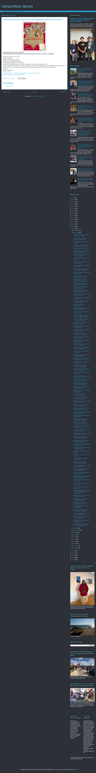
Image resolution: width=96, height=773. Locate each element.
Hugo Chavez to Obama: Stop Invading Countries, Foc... (80, 441)
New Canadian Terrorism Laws (81, 248)
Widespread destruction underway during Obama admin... (81, 376)
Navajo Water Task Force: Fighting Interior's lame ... (80, 503)
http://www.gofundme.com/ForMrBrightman (13, 74)
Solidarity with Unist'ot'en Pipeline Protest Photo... (81, 273)
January (75, 548)
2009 (73, 555)
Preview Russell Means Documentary (79, 305)
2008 (73, 557)
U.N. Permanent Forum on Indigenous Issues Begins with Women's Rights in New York (85, 95)
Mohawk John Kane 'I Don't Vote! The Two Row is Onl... (81, 496)
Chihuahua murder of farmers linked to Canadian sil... (80, 405)
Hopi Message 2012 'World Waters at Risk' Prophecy (80, 280)
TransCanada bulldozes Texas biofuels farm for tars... (80, 380)
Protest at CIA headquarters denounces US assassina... (80, 423)
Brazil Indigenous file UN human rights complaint (81, 341)
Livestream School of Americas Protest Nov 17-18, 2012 (81, 359)
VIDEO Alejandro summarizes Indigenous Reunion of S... (80, 524)
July (74, 534)
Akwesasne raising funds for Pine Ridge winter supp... (81, 448)
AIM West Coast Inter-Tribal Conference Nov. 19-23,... (80, 409)
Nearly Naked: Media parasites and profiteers (81, 506)
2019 (73, 213)
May (74, 539)
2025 (73, 199)
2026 (73, 197)
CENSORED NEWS (17, 6)
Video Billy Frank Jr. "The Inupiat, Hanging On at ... (81, 391)
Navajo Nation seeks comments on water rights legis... (81, 499)
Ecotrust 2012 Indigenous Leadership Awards (79, 394)
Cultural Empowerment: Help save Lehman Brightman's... (81, 412)
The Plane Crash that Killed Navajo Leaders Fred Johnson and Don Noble (85, 158)
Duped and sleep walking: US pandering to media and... (80, 419)
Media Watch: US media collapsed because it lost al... (81, 294)
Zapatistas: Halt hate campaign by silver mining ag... (81, 298)
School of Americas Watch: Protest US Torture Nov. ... (80, 462)
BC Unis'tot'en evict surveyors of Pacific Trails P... (81, 326)
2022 (73, 206)
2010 (73, 553)
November (76, 232)
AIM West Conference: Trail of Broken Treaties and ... (80, 469)
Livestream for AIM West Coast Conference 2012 (81, 337)
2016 (73, 219)
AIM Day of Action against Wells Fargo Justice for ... (81, 473)
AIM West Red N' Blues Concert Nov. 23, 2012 (81, 312)
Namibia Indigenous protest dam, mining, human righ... (81, 309)
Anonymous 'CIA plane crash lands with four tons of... (80, 251)
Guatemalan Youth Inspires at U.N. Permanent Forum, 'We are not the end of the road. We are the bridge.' (85, 120)
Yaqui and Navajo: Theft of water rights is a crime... (81, 323)
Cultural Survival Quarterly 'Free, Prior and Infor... (81, 262)
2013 (73, 226)
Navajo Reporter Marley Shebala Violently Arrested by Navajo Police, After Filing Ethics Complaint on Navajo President (85, 83)
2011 (73, 550)
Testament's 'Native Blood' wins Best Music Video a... (81, 430)
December (76, 230)
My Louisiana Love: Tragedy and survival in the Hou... (81, 398)
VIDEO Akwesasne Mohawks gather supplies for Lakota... (80, 316)
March (75, 543)
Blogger (76, 769)
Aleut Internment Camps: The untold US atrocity (80, 344)
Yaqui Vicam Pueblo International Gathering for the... (81, 330)
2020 (73, 210)
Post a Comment (9, 86)
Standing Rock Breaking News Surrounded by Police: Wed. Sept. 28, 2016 (85, 70)
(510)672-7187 (6, 71)
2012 (73, 228)
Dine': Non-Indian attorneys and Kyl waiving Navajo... (81, 514)
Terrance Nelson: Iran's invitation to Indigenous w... (81, 521)
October (75, 528)
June (74, 537)
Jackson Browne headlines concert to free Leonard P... (80, 334)
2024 (73, 202)
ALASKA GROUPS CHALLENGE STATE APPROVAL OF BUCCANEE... (81, 492)
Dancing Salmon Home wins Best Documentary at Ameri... (81, 434)
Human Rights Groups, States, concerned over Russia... (81, 269)
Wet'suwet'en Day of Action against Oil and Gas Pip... (80, 276)
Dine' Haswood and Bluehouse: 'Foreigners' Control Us (81, 510)
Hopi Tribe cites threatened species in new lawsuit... (80, 366)
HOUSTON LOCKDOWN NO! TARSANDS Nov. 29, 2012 (80, 246)
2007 (73, 559)
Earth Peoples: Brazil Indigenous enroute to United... (81, 426)
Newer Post (6, 92)
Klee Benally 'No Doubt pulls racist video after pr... (81, 484)
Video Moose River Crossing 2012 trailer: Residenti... (81, 517)
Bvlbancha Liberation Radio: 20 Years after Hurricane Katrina (85, 169)
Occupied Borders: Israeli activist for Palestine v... (81, 362)
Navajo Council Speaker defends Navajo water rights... (81, 355)
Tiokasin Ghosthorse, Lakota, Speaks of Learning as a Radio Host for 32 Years (85, 180)
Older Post (62, 92)
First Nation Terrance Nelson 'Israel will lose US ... (80, 301)
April (74, 541)
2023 (73, 204)
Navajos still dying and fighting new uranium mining (80, 387)
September (76, 530)
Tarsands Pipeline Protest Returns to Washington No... (81, 466)
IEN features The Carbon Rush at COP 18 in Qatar (81, 255)
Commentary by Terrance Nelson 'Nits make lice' (81, 444)
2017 (73, 217)
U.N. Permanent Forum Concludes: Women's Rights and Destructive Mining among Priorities (85, 146)
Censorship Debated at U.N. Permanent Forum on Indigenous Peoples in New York (85, 107)
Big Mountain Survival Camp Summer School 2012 (80, 291)
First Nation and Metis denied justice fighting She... (80, 287)
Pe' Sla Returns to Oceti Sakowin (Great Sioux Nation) (81, 235)
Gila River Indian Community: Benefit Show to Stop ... (80, 284)
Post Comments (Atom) (38, 96)
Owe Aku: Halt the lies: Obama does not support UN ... (81, 348)
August (75, 532)
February (75, 545)
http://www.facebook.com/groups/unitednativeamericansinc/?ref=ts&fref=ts (21, 73)
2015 (73, 221)
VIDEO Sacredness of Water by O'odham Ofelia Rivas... (81, 319)
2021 (73, 208)
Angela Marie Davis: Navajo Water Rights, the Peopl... (81, 401)
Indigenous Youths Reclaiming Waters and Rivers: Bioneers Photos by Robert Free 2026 (82, 20)
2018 (73, 215)
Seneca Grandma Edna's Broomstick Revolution (79, 238)
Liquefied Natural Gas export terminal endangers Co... (80, 384)
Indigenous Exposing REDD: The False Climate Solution (81, 477)
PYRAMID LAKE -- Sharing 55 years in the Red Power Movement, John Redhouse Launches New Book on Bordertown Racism (85, 133)
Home (35, 92)
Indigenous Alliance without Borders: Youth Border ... (80, 437)
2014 (73, 224)
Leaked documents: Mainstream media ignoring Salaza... (81, 369)
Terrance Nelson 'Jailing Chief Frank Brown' (80, 487)
